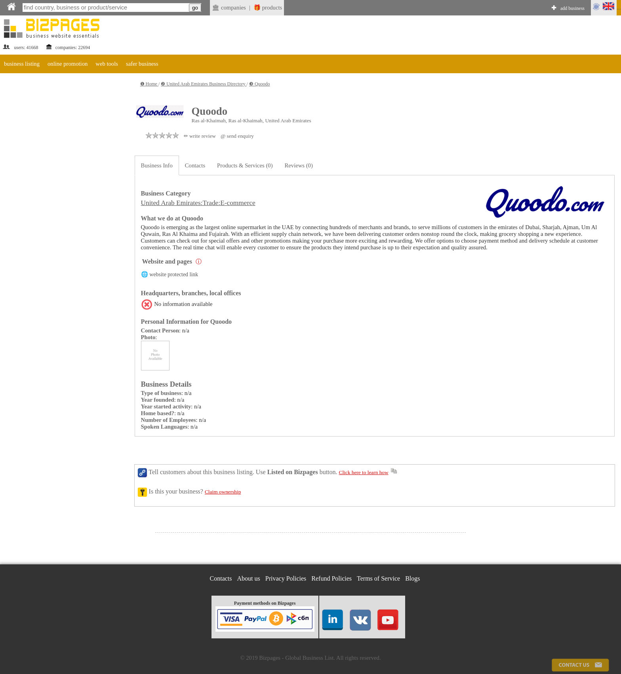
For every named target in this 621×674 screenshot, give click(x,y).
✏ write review (200, 136)
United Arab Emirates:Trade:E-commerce (198, 203)
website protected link (173, 274)
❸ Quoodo (259, 84)
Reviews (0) (299, 165)
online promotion (68, 64)
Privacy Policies (286, 578)
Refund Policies (331, 578)
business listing (22, 64)
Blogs (412, 578)
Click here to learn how (364, 472)
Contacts (195, 165)
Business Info (157, 165)
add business (572, 8)
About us (248, 578)
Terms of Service (378, 578)
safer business (142, 64)
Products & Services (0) (244, 165)
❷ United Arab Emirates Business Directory (203, 84)
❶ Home (149, 84)
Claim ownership (223, 492)
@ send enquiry (237, 136)
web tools (106, 64)
